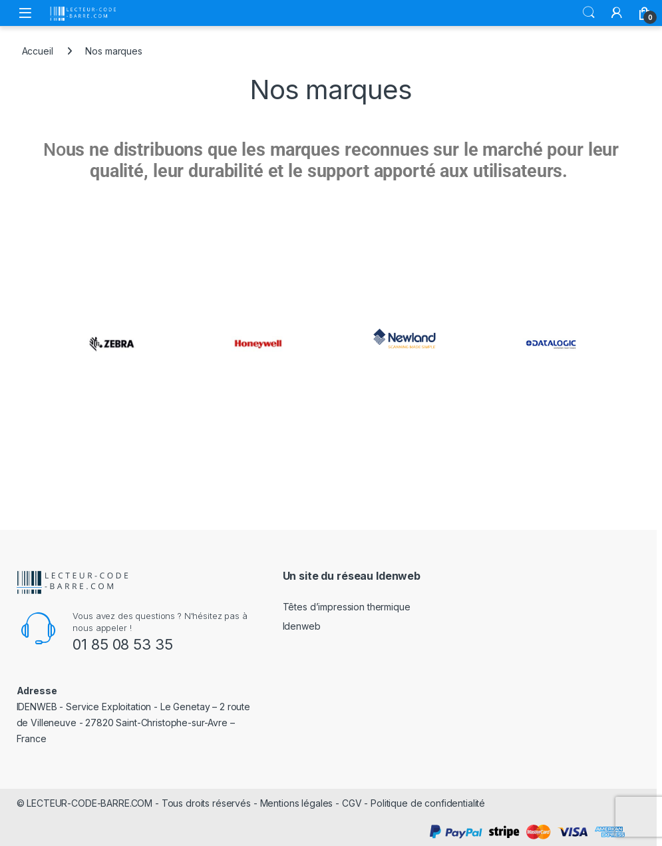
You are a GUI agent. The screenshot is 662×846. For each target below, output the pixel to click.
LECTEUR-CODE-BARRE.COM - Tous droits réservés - (143, 803)
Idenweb (302, 626)
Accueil (37, 51)
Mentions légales (296, 803)
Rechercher (588, 12)
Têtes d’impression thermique (347, 606)
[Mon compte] (616, 13)
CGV (352, 803)
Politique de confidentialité (428, 803)
